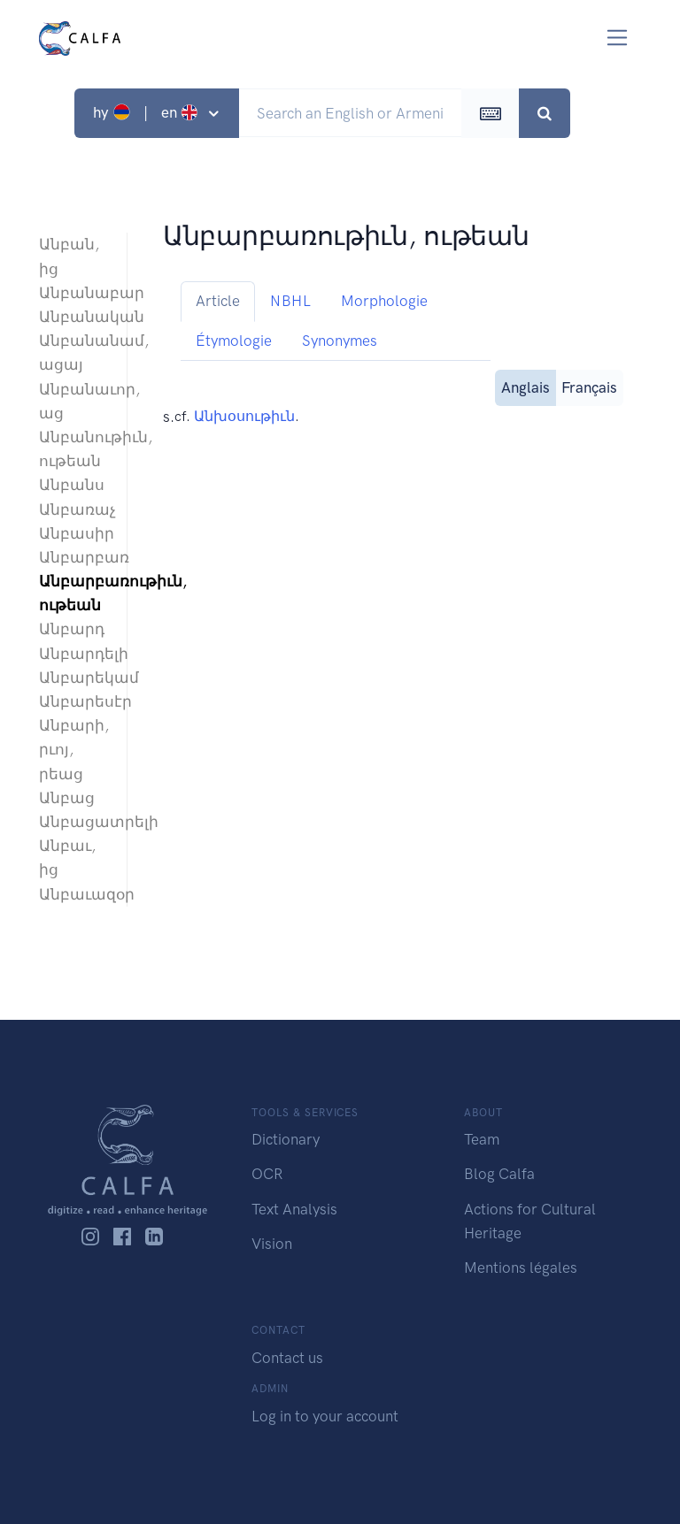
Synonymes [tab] (339, 340)
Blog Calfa (499, 1174)
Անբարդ (71, 629)
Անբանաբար (74, 293)
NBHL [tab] (290, 301)
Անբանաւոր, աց (74, 401)
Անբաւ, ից (67, 857)
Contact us (287, 1358)
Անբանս (71, 485)
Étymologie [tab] (234, 340)
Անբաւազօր (74, 894)
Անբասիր (74, 533)
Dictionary (285, 1139)
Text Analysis (294, 1209)
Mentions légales (520, 1267)
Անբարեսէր (74, 701)
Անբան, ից (69, 256)
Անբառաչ (74, 509)
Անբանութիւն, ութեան (74, 449)
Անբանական (74, 316)
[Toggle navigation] (617, 37)
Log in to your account (324, 1416)
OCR (266, 1174)
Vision (271, 1243)
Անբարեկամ (74, 677)
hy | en (147, 112)
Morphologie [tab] (384, 301)
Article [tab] (218, 301)
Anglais (525, 386)
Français (589, 386)
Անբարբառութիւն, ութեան (74, 593)
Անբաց (67, 798)
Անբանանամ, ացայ (74, 352)
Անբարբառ (74, 557)
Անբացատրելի (74, 822)
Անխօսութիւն (244, 416)
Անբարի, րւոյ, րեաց (74, 749)
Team (481, 1139)
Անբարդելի (74, 653)
